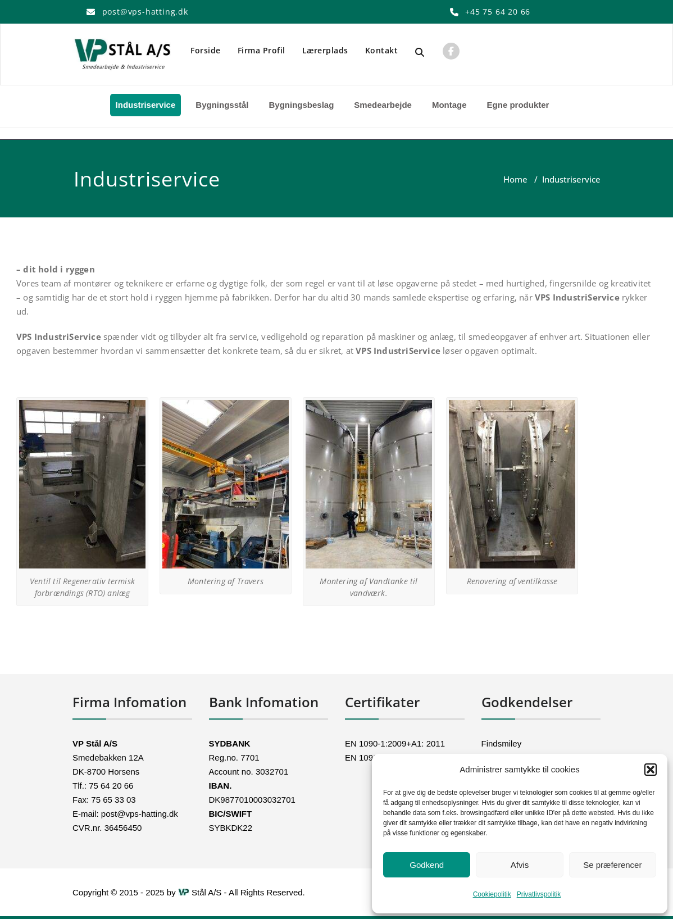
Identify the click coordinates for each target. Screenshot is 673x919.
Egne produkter (518, 105)
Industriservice (146, 105)
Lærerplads (325, 50)
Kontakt (381, 50)
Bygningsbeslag (301, 105)
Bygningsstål (221, 105)
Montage (449, 105)
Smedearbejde (383, 105)
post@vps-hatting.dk (145, 11)
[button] (650, 769)
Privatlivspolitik (539, 894)
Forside (205, 50)
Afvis (520, 865)
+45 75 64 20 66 (497, 11)
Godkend (427, 865)
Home (515, 179)
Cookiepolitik (492, 894)
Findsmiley (501, 743)
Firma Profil (261, 50)
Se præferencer (612, 865)
